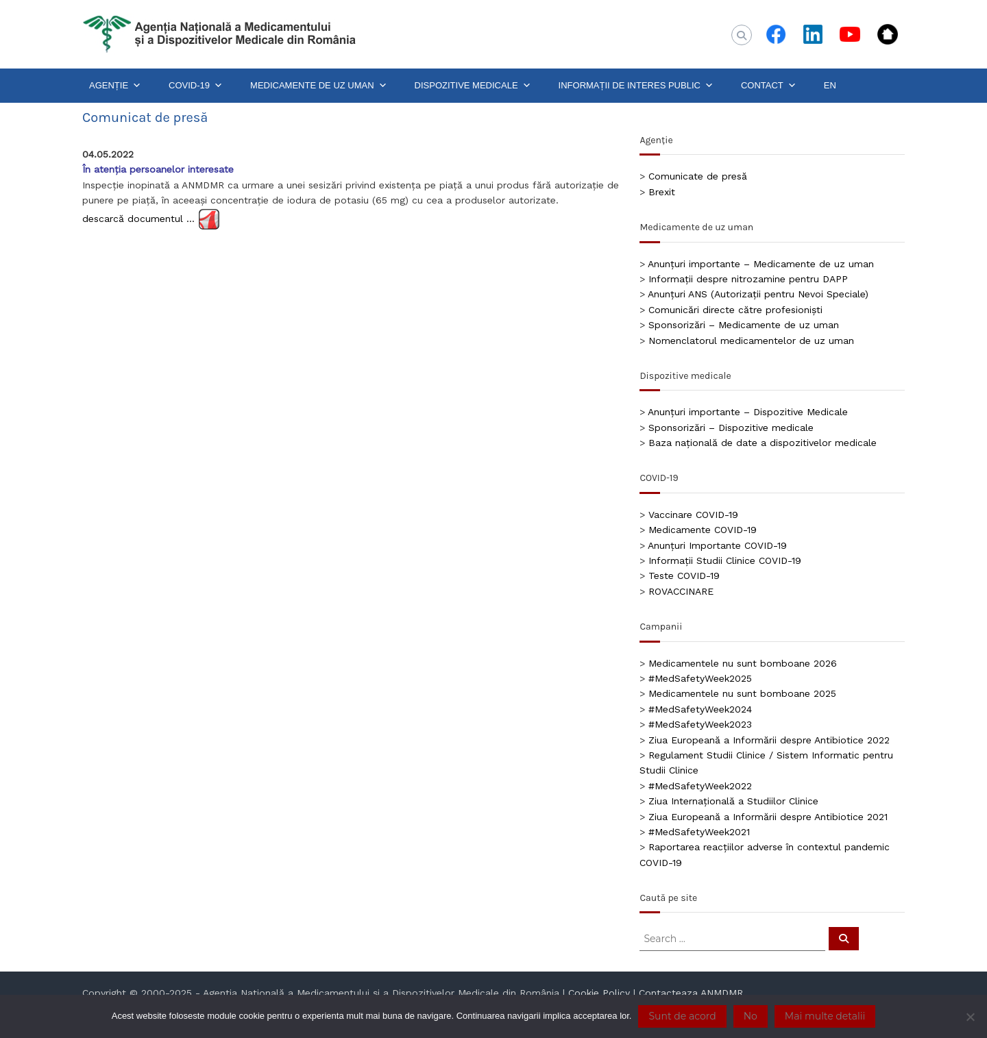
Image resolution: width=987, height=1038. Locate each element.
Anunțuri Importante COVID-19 (717, 545)
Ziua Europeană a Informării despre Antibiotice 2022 (769, 739)
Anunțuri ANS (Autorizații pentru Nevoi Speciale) (758, 293)
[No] (970, 1017)
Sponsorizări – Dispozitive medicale (731, 427)
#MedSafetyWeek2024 (700, 709)
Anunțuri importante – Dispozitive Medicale (748, 411)
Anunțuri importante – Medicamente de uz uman (761, 263)
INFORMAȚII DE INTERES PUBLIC (636, 86)
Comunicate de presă (697, 176)
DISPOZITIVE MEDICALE (473, 86)
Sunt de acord (682, 1016)
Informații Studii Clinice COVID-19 (724, 560)
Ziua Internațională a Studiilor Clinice (733, 800)
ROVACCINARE (681, 591)
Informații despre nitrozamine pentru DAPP (748, 278)
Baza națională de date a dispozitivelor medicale (762, 442)
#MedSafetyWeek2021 (699, 831)
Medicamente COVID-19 (702, 529)
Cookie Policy (599, 992)
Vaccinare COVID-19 (693, 514)
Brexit (661, 191)
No (750, 1016)
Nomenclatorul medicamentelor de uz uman (751, 340)
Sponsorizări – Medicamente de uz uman (743, 324)
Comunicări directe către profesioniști (735, 309)
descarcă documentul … (138, 217)
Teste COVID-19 (684, 575)
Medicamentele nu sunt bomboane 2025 (742, 693)
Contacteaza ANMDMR (691, 992)
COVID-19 (196, 86)
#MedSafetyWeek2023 (700, 724)
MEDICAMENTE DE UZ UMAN (318, 86)
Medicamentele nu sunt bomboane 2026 (742, 663)
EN (830, 85)
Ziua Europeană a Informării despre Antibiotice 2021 (768, 816)
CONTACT (768, 86)
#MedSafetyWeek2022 (700, 785)
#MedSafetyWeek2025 (700, 678)
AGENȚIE (115, 86)
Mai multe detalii (825, 1016)
